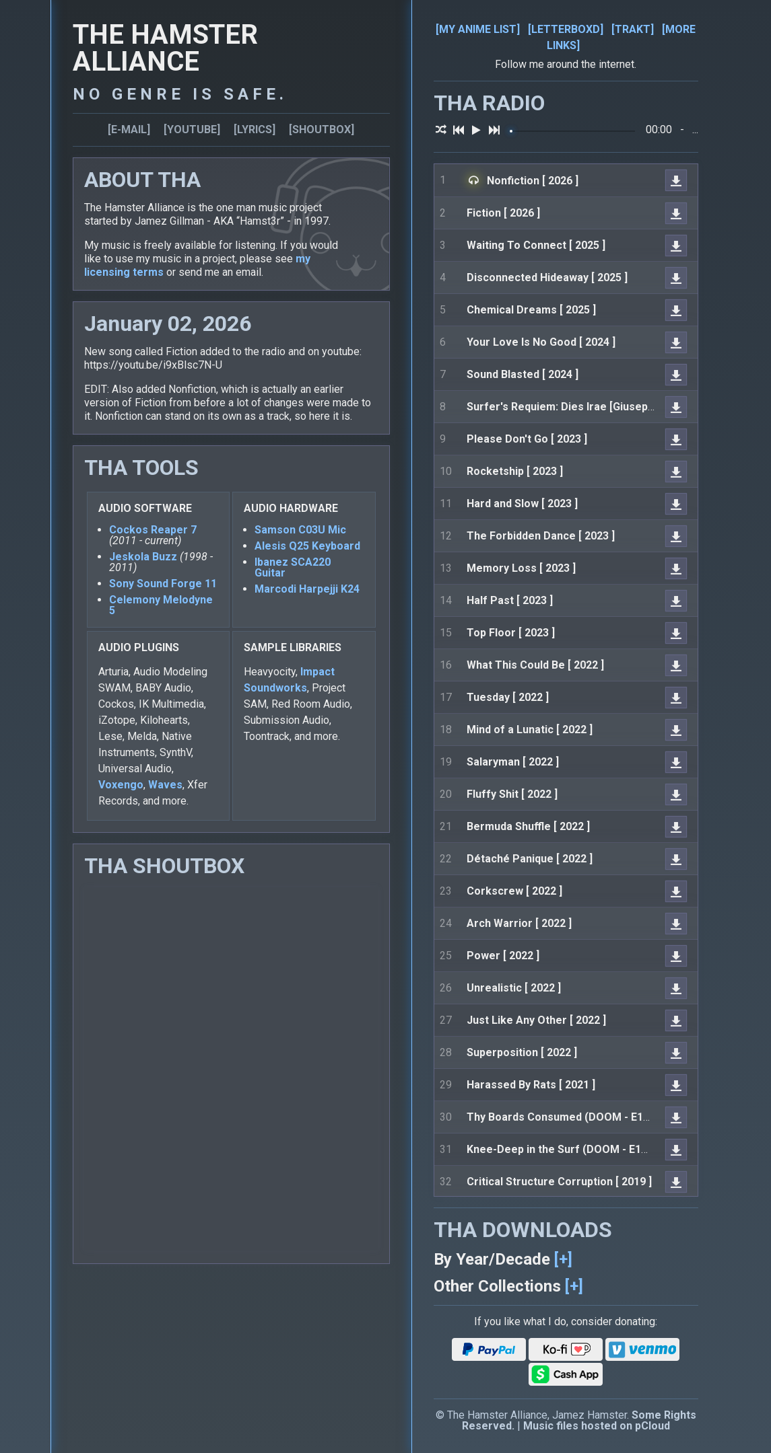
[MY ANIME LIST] (478, 29)
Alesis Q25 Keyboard (307, 545)
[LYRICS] (254, 129)
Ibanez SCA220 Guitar (293, 567)
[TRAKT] (632, 29)
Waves (165, 784)
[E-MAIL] (129, 129)
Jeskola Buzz (143, 556)
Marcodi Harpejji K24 (307, 589)
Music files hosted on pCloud (596, 1425)
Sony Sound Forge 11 (163, 583)
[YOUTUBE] (192, 129)
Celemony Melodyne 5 (161, 605)
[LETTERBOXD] (565, 29)
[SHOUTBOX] (321, 129)
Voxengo (120, 784)
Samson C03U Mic (300, 529)
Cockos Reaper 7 (153, 529)
